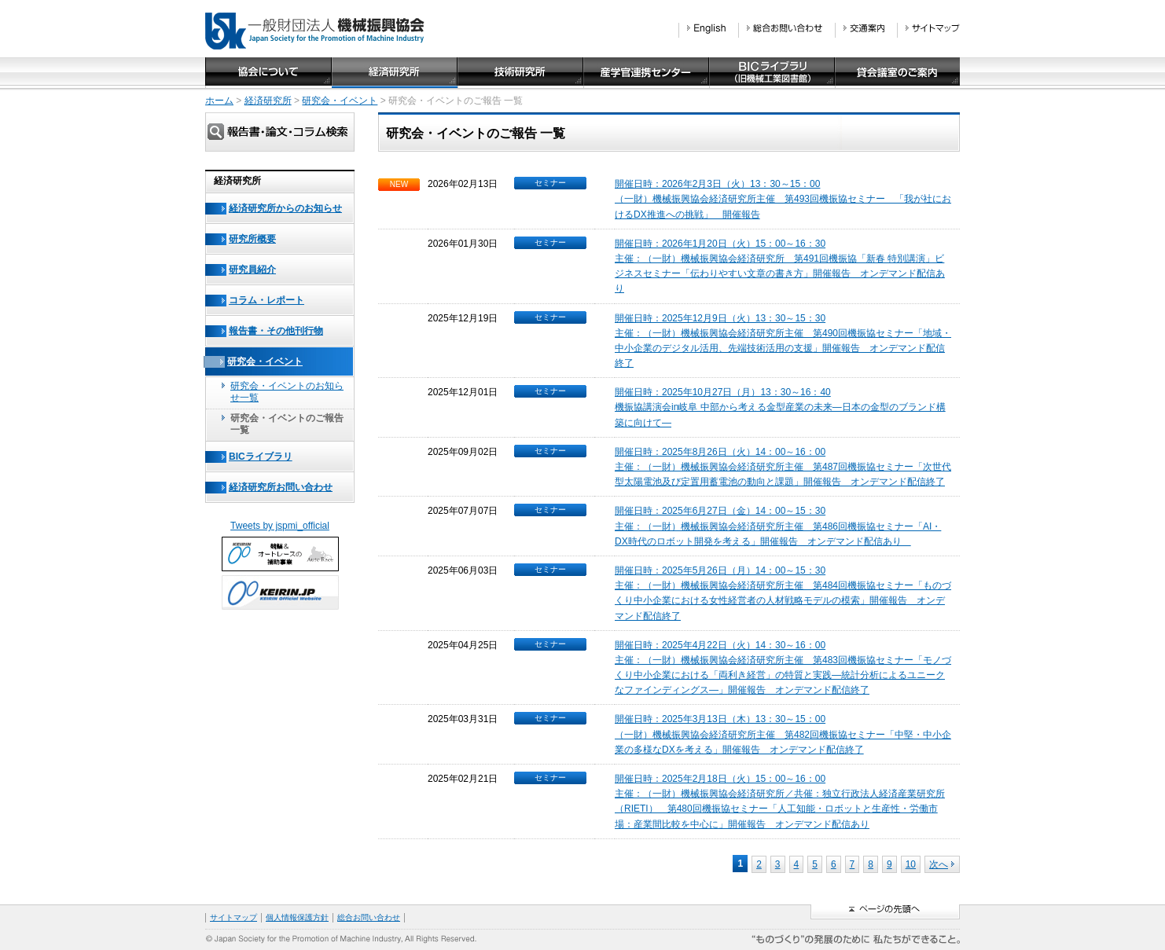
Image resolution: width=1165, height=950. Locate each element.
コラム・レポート (266, 300)
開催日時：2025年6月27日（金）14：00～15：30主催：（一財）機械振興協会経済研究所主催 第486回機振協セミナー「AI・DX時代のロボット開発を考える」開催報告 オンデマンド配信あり (778, 525)
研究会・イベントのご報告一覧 (287, 424)
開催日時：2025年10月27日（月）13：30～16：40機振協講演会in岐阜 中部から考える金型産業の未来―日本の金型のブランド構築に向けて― (780, 407)
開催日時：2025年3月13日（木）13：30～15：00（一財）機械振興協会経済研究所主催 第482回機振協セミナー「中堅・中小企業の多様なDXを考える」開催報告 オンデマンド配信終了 (783, 733)
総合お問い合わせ (368, 917)
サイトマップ (233, 917)
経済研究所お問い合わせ (281, 487)
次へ (942, 864)
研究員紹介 (252, 269)
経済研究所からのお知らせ (285, 208)
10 (911, 864)
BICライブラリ (260, 456)
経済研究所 (268, 100)
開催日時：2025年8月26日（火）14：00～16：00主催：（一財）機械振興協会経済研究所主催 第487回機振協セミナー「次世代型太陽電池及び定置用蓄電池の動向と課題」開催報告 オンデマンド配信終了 (783, 466)
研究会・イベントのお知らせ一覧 (287, 391)
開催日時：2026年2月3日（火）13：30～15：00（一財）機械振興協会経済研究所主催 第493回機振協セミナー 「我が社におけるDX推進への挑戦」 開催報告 (783, 198)
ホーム (219, 100)
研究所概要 (252, 238)
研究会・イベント (339, 100)
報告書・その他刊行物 (276, 330)
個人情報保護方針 (297, 917)
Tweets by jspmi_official (279, 525)
